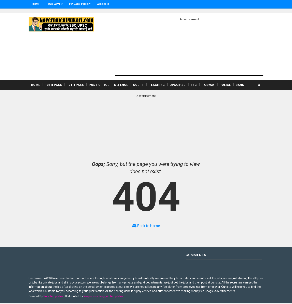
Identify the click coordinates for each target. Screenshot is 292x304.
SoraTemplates (54, 297)
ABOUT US (104, 4)
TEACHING (158, 84)
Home (37, 4)
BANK (241, 84)
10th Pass (54, 84)
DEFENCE (122, 84)
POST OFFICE (100, 84)
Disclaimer (55, 4)
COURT (139, 84)
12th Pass (76, 84)
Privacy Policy (80, 4)
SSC (194, 84)
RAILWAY (209, 84)
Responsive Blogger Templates (104, 297)
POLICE (226, 84)
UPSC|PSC (179, 84)
